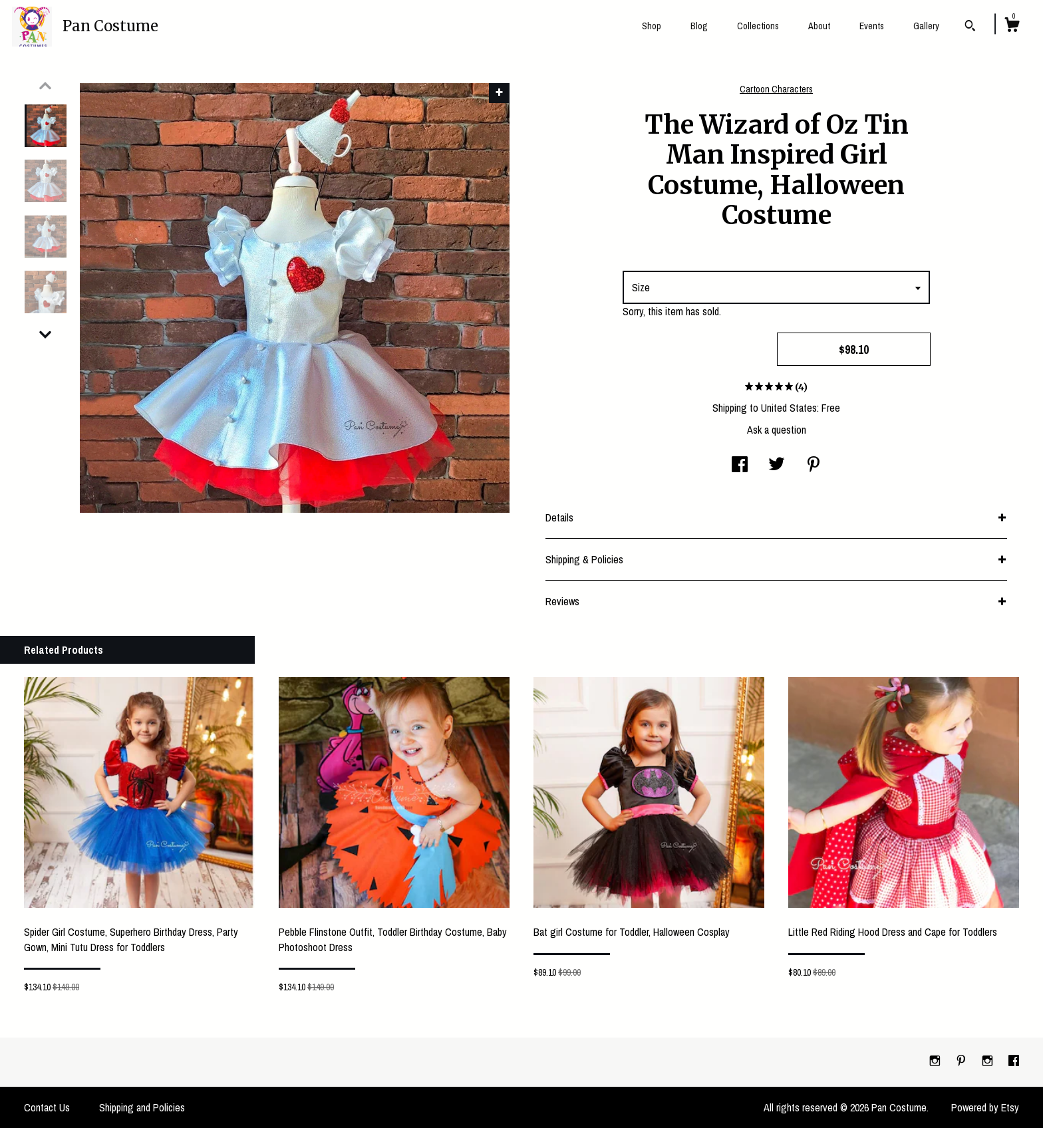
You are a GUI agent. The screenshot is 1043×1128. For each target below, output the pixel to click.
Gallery (926, 26)
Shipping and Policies (142, 1107)
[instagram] (936, 1061)
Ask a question (776, 429)
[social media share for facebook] (740, 465)
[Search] (970, 27)
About (819, 26)
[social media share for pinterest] (813, 465)
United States (789, 407)
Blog (699, 26)
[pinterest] (962, 1061)
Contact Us (47, 1107)
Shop (651, 26)
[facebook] (1013, 1061)
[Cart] (1011, 27)
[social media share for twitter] (776, 465)
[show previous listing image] (45, 86)
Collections (758, 26)
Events (871, 26)
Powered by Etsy (985, 1107)
